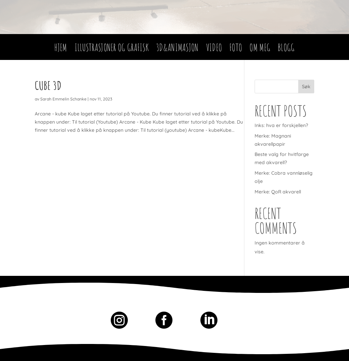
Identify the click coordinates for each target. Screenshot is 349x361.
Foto (235, 49)
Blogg (286, 49)
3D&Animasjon (177, 49)
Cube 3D (48, 85)
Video (214, 49)
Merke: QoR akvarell (278, 192)
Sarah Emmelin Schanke (63, 98)
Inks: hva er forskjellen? (281, 125)
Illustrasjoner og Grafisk (112, 49)
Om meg (259, 49)
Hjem (60, 49)
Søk (306, 86)
